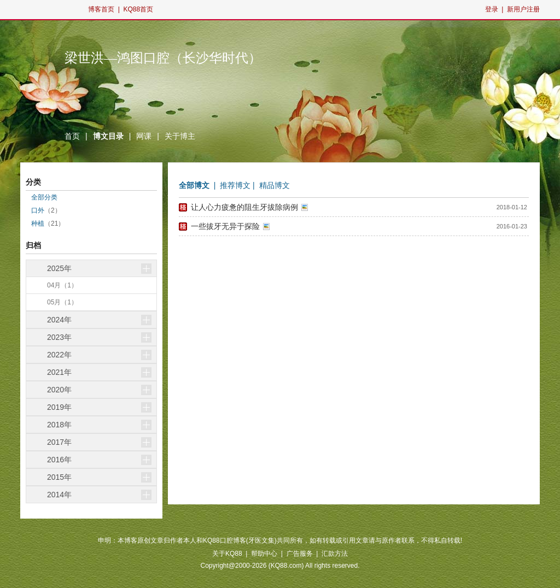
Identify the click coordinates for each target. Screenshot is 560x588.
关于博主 (180, 136)
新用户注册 (523, 9)
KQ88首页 (138, 9)
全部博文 (194, 185)
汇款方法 (335, 553)
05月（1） (62, 302)
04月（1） (62, 285)
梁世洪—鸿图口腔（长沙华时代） (163, 58)
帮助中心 (264, 553)
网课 (143, 136)
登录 (491, 9)
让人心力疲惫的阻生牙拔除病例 (244, 207)
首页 (72, 136)
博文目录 (108, 136)
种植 (37, 223)
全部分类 (44, 197)
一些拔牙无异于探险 (225, 226)
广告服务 (300, 553)
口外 (37, 210)
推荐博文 (235, 185)
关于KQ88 (227, 553)
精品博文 (274, 185)
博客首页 (101, 9)
